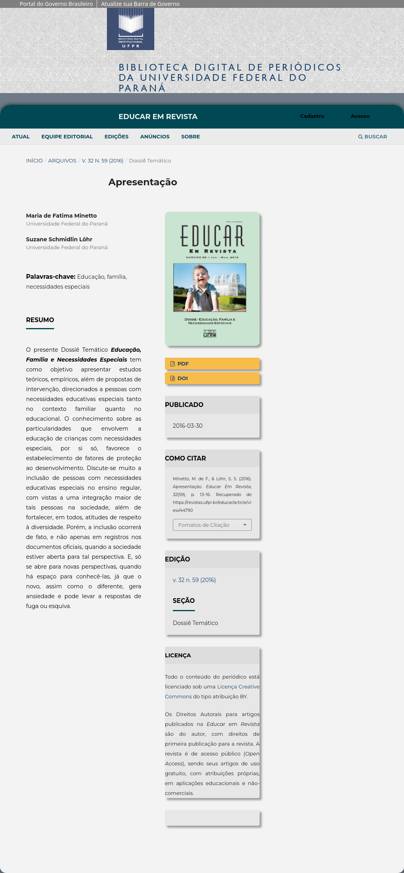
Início (34, 160)
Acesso (360, 116)
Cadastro (312, 116)
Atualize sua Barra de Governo (140, 3)
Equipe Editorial (67, 136)
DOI (182, 378)
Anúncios (154, 136)
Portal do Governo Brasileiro (56, 3)
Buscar (372, 136)
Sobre (190, 136)
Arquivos (62, 160)
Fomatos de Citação (203, 525)
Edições (117, 136)
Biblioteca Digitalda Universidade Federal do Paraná (230, 77)
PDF (182, 363)
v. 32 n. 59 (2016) (103, 160)
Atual (21, 136)
